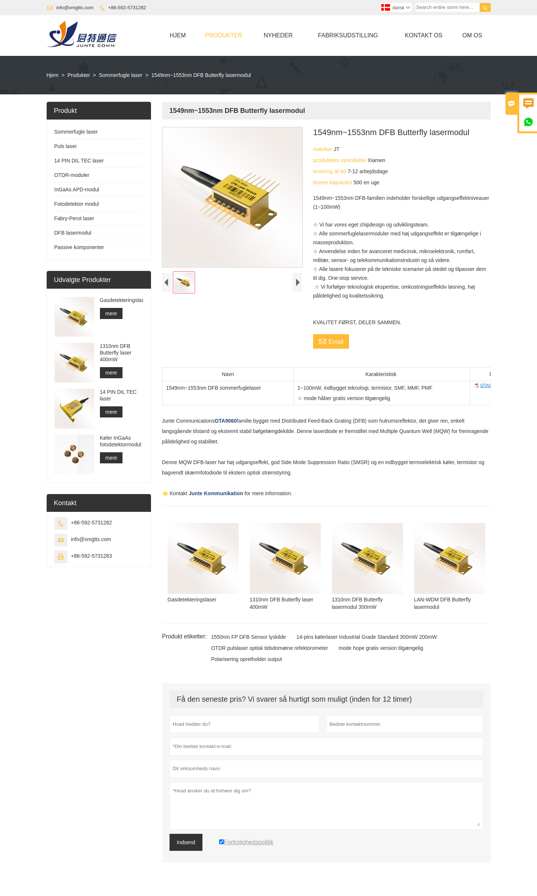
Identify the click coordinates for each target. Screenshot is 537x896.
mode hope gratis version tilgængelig (381, 648)
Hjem (178, 35)
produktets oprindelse (340, 160)
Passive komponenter (79, 247)
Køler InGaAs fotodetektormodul (120, 441)
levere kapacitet (333, 182)
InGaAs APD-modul (76, 189)
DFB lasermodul (72, 233)
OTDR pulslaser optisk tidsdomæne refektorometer (269, 648)
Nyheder (278, 35)
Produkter (223, 35)
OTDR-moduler (72, 175)
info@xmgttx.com (75, 7)
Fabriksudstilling (348, 35)
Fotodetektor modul (76, 204)
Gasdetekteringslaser (121, 300)
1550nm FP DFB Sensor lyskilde (248, 637)
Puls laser (65, 146)
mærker (323, 149)
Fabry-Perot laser (74, 218)
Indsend (186, 842)
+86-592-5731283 (91, 556)
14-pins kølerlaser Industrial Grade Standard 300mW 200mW (366, 637)
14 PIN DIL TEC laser (79, 161)
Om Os (472, 35)
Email (331, 341)
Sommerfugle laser (120, 75)
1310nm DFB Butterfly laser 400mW (116, 352)
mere (111, 313)
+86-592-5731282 (127, 7)
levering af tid (330, 171)
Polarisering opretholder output (246, 659)
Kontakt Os (424, 35)
